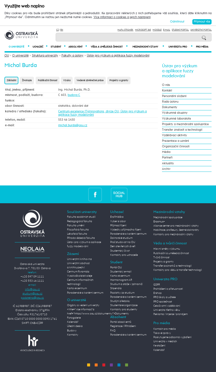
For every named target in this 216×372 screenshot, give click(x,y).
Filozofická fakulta (78, 229)
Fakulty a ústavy (73, 55)
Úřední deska (75, 326)
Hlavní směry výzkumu (166, 248)
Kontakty (72, 334)
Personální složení (174, 96)
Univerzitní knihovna (79, 259)
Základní (11, 80)
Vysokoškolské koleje (79, 275)
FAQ (113, 330)
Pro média (202, 47)
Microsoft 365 (143, 30)
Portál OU (116, 267)
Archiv (166, 169)
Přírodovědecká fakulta (81, 238)
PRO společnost (162, 301)
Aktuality (168, 163)
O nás (166, 85)
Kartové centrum (77, 288)
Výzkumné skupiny (175, 112)
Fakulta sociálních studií (81, 216)
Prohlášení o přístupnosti (168, 288)
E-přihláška (117, 216)
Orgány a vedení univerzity (83, 305)
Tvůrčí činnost (161, 257)
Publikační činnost (47, 80)
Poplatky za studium (122, 292)
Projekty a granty (118, 80)
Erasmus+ (159, 221)
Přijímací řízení (118, 225)
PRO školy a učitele (164, 297)
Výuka (66, 80)
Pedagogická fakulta (79, 221)
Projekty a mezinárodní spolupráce (185, 124)
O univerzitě (19, 46)
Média (166, 152)
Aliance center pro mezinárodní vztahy (176, 225)
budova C (74, 95)
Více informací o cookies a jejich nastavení (122, 17)
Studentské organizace (124, 305)
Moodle (157, 30)
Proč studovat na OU (122, 242)
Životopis (27, 80)
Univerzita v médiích (165, 341)
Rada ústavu (170, 101)
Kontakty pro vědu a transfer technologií (177, 270)
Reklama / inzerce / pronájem (170, 314)
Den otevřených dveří (122, 246)
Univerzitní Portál (201, 30)
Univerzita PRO (180, 46)
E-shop (157, 293)
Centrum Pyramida (78, 271)
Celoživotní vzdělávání (166, 305)
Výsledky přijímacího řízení (125, 229)
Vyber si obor (118, 221)
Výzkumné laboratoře (176, 118)
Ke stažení (159, 345)
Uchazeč (40, 46)
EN (61, 30)
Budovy (72, 330)
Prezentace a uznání (175, 141)
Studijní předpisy (120, 301)
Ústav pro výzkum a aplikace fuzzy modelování (118, 55)
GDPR (156, 284)
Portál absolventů (120, 322)
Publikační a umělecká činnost (171, 253)
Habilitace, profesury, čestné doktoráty (176, 230)
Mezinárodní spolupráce (167, 217)
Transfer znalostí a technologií (182, 129)
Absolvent (77, 46)
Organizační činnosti (176, 146)
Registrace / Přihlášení (123, 326)
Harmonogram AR (121, 280)
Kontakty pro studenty (123, 309)
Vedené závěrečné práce (90, 80)
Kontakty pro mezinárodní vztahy (173, 234)
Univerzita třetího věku (166, 310)
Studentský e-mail (120, 271)
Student (58, 46)
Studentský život (120, 250)
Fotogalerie (74, 317)
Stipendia (116, 288)
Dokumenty (169, 107)
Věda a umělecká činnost (109, 46)
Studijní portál (180, 30)
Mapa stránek (125, 30)
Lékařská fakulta (77, 233)
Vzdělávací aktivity (174, 135)
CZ (57, 30)
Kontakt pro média (164, 329)
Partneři (167, 157)
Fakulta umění (75, 225)
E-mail (166, 30)
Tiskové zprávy (162, 333)
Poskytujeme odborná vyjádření (172, 337)
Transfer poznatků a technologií (172, 265)
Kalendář (72, 322)
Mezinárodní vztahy (148, 46)
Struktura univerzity (45, 55)
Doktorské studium (121, 238)
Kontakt (167, 90)
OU (6, 55)
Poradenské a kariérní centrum (85, 292)
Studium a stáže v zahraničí (126, 284)
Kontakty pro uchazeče (124, 255)
